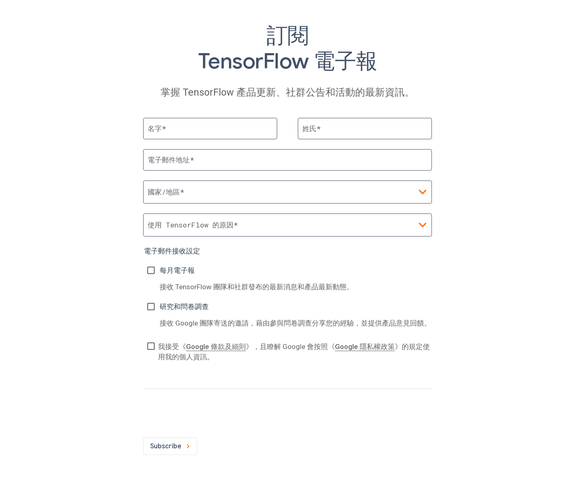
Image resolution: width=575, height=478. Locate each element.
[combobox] (287, 225)
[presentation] (206, 412)
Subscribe (170, 446)
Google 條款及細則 (216, 346)
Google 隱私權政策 (365, 346)
